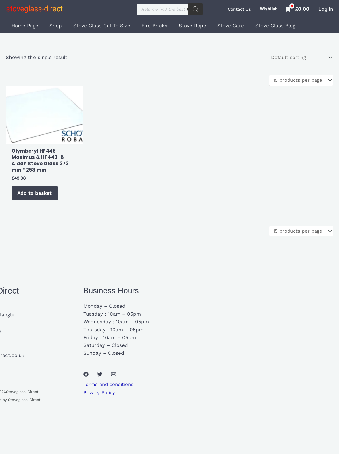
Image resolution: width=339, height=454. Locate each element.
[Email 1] (113, 377)
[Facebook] (86, 377)
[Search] (195, 9)
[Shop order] (300, 57)
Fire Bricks (149, 26)
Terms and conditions (109, 388)
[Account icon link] (326, 9)
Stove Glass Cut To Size (97, 26)
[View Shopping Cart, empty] (297, 9)
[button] (239, 9)
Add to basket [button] (35, 195)
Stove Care (222, 26)
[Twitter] (99, 377)
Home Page (24, 26)
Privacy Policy (99, 395)
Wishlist (268, 9)
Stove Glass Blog (265, 26)
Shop (53, 26)
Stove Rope (185, 26)
